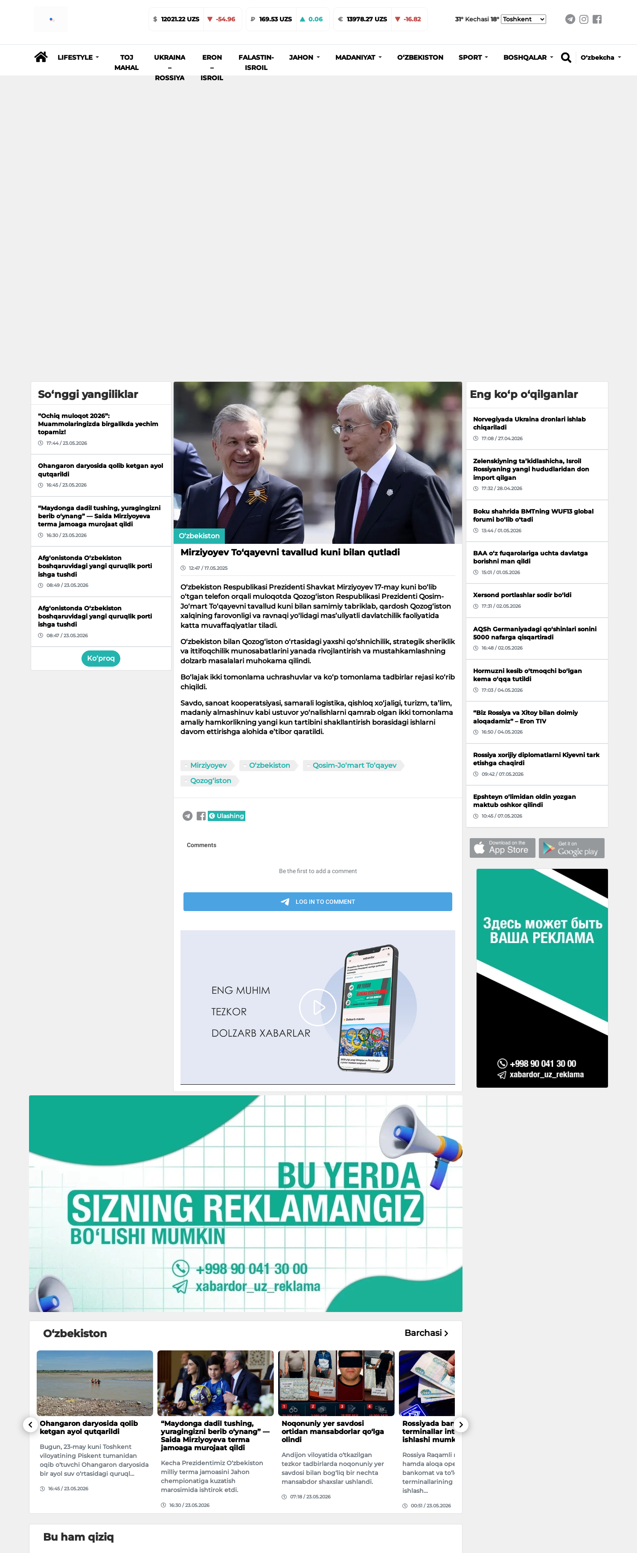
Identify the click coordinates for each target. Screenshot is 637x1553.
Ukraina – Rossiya (169, 68)
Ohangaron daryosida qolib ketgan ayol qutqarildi (89, 1427)
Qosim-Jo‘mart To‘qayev (354, 765)
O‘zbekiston (420, 57)
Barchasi (426, 1333)
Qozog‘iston (210, 781)
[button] (78, 57)
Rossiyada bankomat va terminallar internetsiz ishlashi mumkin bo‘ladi (445, 1431)
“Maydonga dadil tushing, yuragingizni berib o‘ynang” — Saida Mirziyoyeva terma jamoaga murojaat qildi (215, 1435)
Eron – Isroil (212, 68)
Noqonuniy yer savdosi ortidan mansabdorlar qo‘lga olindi (333, 1431)
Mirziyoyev (208, 765)
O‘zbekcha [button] (598, 57)
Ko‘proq (101, 658)
